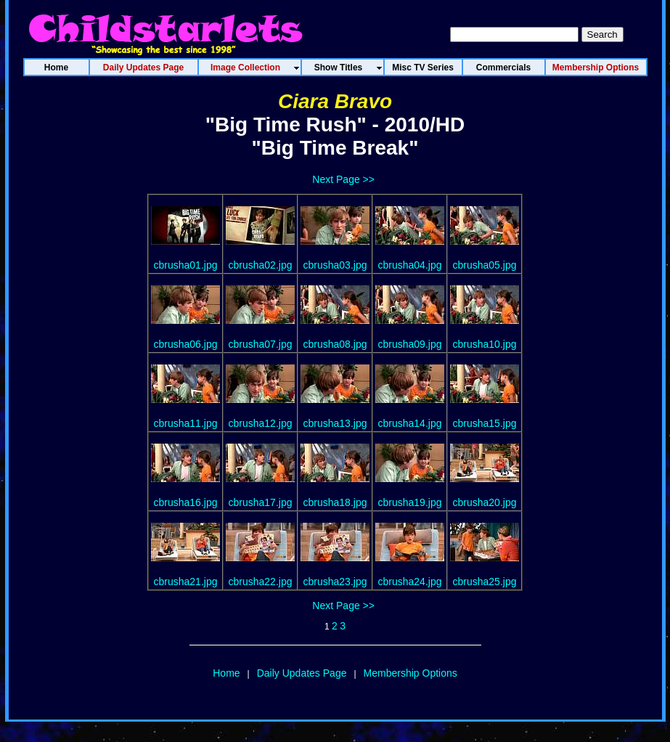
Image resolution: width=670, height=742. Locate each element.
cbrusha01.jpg (186, 265)
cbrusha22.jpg (261, 581)
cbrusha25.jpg (485, 581)
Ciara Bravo (335, 101)
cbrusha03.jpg (335, 265)
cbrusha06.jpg (186, 344)
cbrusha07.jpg (261, 344)
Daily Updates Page (302, 673)
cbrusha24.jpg (410, 581)
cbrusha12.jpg (261, 423)
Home (226, 673)
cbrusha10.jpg (485, 344)
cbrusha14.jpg (410, 423)
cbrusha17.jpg (261, 502)
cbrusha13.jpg (335, 423)
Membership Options (410, 673)
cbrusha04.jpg (410, 265)
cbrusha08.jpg (335, 344)
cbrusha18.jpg (335, 502)
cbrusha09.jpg (410, 344)
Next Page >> (343, 179)
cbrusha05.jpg (485, 265)
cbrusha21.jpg (186, 581)
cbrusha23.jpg (335, 581)
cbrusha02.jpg (261, 265)
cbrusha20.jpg (485, 502)
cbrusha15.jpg (485, 423)
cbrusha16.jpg (186, 502)
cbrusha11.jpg (186, 423)
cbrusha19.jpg (410, 502)
